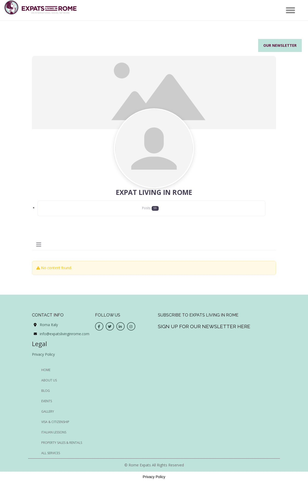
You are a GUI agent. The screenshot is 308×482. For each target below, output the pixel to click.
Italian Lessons (53, 432)
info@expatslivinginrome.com (64, 333)
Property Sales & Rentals (61, 442)
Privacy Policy (43, 354)
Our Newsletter (280, 45)
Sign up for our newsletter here (204, 326)
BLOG (45, 390)
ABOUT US (49, 380)
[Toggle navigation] (38, 244)
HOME (45, 370)
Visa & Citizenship (55, 422)
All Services (50, 453)
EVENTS (46, 401)
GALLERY (47, 411)
